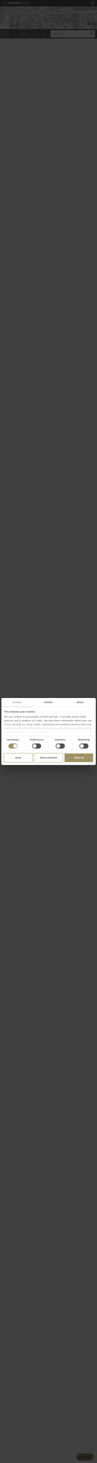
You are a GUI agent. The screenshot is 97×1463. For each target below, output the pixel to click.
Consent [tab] (17, 702)
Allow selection (48, 757)
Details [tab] (49, 702)
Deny (18, 757)
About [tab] (80, 702)
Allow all (79, 757)
